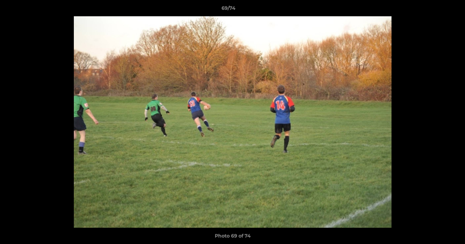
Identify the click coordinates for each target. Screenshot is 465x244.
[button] (436, 10)
